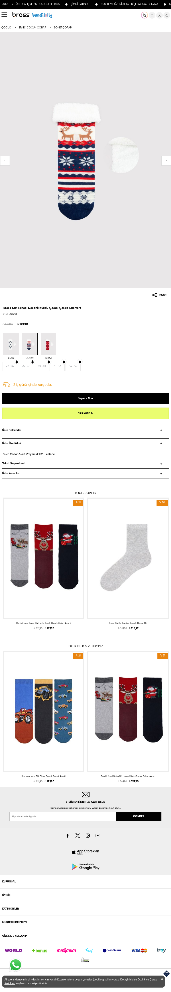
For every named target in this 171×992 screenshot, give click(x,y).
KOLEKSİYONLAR (42, 15)
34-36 (73, 366)
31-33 (57, 366)
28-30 (41, 366)
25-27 (26, 366)
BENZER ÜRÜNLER (85, 493)
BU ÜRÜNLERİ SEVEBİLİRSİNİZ (86, 646)
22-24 (10, 366)
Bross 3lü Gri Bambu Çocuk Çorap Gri (128, 623)
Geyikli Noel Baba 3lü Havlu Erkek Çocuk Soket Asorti (43, 623)
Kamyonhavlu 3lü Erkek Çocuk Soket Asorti (43, 776)
